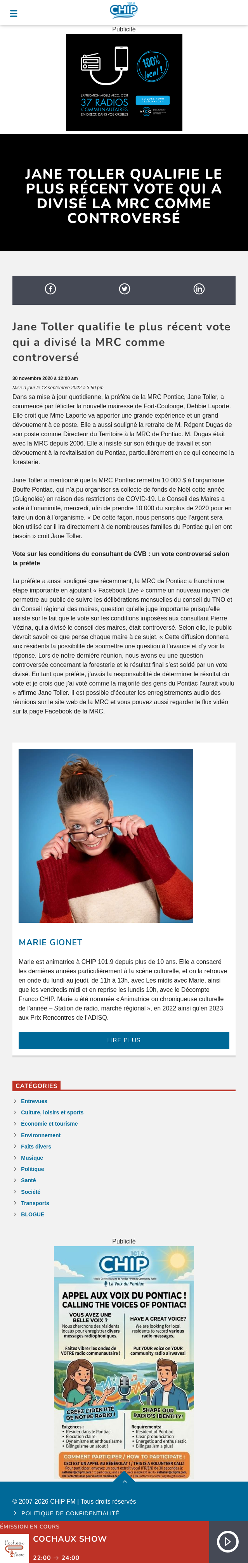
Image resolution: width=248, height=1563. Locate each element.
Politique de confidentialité (70, 1513)
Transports (35, 1203)
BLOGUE (32, 1214)
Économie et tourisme (49, 1124)
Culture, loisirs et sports (52, 1112)
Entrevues (34, 1101)
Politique (32, 1169)
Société (30, 1192)
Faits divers (36, 1146)
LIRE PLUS (124, 1040)
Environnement (41, 1135)
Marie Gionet (51, 942)
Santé (28, 1180)
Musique (32, 1158)
